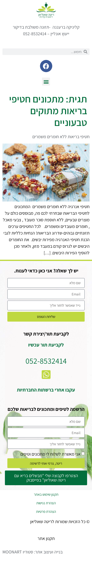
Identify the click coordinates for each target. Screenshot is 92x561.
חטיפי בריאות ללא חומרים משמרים (61, 136)
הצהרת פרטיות (46, 511)
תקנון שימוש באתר (46, 494)
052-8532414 (46, 361)
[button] (46, 82)
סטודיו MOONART (17, 552)
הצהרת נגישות (46, 503)
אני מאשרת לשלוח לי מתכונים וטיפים (50, 454)
